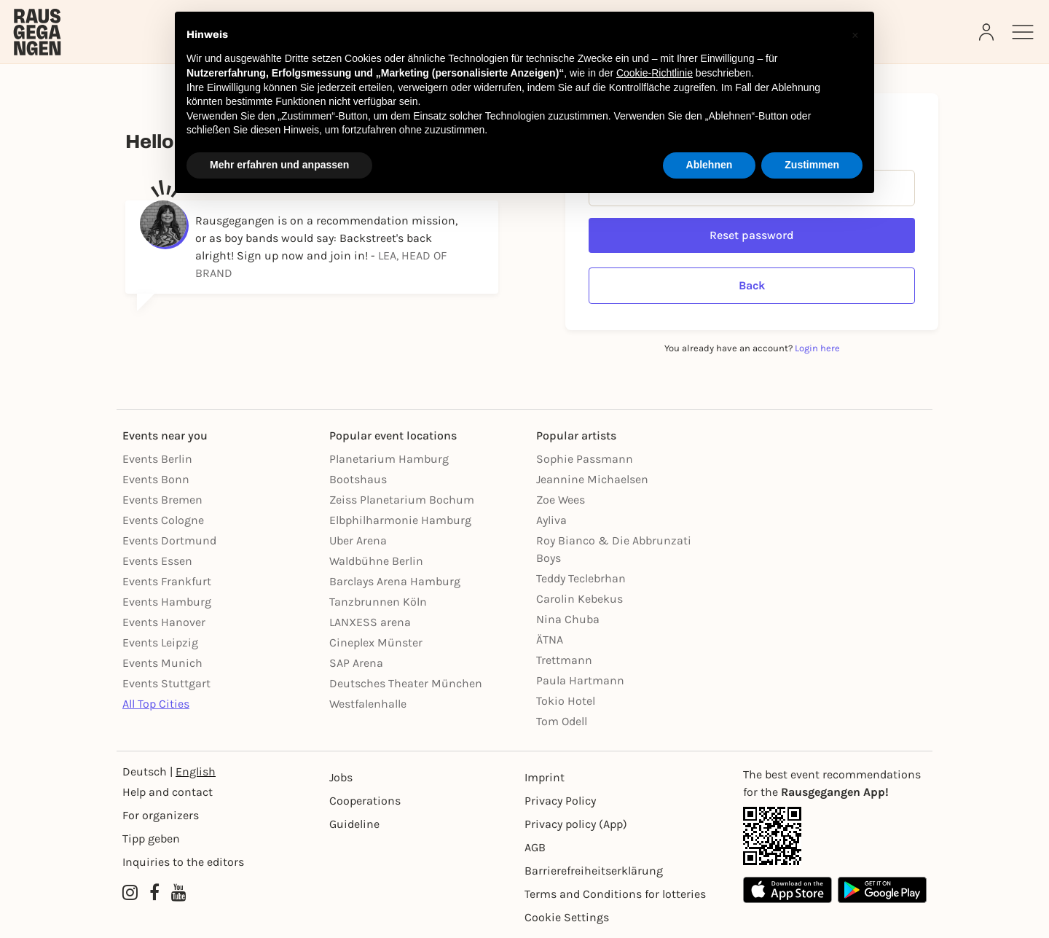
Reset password (752, 235)
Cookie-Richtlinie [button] (654, 73)
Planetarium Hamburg (389, 459)
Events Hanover (163, 622)
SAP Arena (356, 663)
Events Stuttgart (166, 683)
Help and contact (167, 792)
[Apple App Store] (787, 890)
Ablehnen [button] (709, 165)
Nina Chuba (568, 619)
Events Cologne (163, 520)
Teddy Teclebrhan (581, 578)
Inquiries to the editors (183, 862)
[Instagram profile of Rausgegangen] (130, 893)
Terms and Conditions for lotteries (615, 894)
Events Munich (162, 663)
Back (752, 285)
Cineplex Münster (376, 642)
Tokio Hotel (565, 701)
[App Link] (835, 836)
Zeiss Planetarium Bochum (401, 500)
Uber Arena (358, 540)
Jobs (341, 777)
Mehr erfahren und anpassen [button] (279, 165)
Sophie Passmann (584, 459)
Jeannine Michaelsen (592, 479)
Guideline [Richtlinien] (354, 824)
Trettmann (564, 660)
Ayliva (551, 520)
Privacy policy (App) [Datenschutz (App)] (575, 824)
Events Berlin (157, 459)
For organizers (160, 815)
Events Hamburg (166, 602)
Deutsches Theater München (405, 683)
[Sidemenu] (1022, 32)
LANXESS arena (370, 622)
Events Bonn (155, 479)
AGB (535, 847)
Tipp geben (151, 838)
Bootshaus (358, 479)
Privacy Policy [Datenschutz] (560, 801)
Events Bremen (162, 500)
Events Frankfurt (166, 581)
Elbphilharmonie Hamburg (400, 520)
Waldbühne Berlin (376, 561)
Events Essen (157, 561)
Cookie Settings (566, 917)
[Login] (988, 32)
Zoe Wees (560, 500)
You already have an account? (752, 348)
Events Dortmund (169, 540)
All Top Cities (155, 704)
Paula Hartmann (580, 680)
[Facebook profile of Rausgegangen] (154, 893)
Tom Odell (561, 721)
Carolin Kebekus (579, 599)
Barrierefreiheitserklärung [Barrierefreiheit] (593, 871)
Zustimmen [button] (812, 165)
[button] (855, 35)
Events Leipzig (160, 642)
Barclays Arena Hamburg (394, 581)
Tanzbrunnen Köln (378, 602)
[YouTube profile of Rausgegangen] (178, 893)
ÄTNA (549, 639)
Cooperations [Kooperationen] (365, 801)
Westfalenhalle (367, 704)
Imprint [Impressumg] (544, 777)
